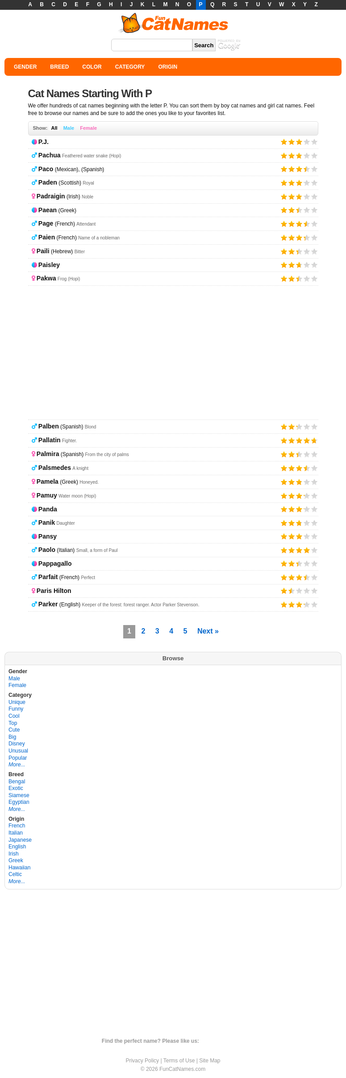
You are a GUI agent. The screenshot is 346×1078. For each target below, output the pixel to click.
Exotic (15, 788)
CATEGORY (130, 67)
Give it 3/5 (299, 141)
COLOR (91, 67)
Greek (15, 860)
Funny (15, 709)
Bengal (16, 781)
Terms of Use (179, 1060)
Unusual (18, 751)
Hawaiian (19, 867)
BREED (59, 67)
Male (68, 128)
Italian (15, 833)
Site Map (209, 1060)
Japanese (20, 840)
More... (16, 764)
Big (12, 737)
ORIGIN (167, 67)
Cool (14, 716)
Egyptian (18, 802)
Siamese (18, 795)
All (54, 128)
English (17, 846)
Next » (208, 631)
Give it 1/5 (284, 141)
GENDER (25, 67)
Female (88, 128)
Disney (16, 744)
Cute (14, 730)
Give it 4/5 (307, 141)
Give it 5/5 (314, 141)
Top (12, 723)
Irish (13, 854)
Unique (16, 702)
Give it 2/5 (292, 141)
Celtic (15, 874)
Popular (17, 758)
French (16, 826)
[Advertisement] (173, 352)
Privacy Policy (142, 1060)
